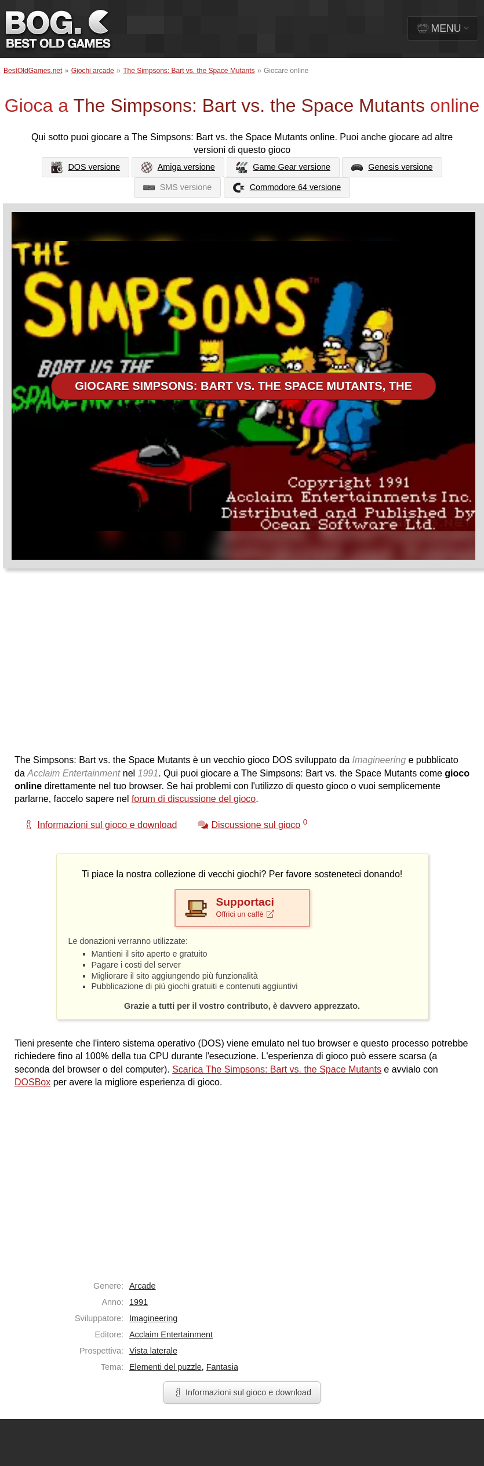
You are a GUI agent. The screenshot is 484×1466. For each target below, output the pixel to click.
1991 (138, 1302)
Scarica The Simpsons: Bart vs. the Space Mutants (276, 1069)
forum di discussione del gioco (194, 799)
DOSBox (32, 1082)
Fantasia (222, 1367)
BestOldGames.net (32, 71)
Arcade (142, 1285)
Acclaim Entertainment (171, 1334)
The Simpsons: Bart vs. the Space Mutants (188, 71)
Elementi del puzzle (165, 1367)
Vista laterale (153, 1350)
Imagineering (153, 1318)
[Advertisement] (180, 667)
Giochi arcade (92, 71)
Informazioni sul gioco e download (242, 1392)
